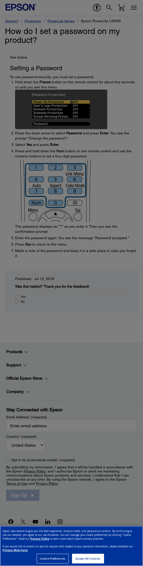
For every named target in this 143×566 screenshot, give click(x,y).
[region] (71, 546)
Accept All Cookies (88, 558)
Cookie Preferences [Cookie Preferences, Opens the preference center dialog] (52, 558)
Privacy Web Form (15, 550)
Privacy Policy (39, 538)
